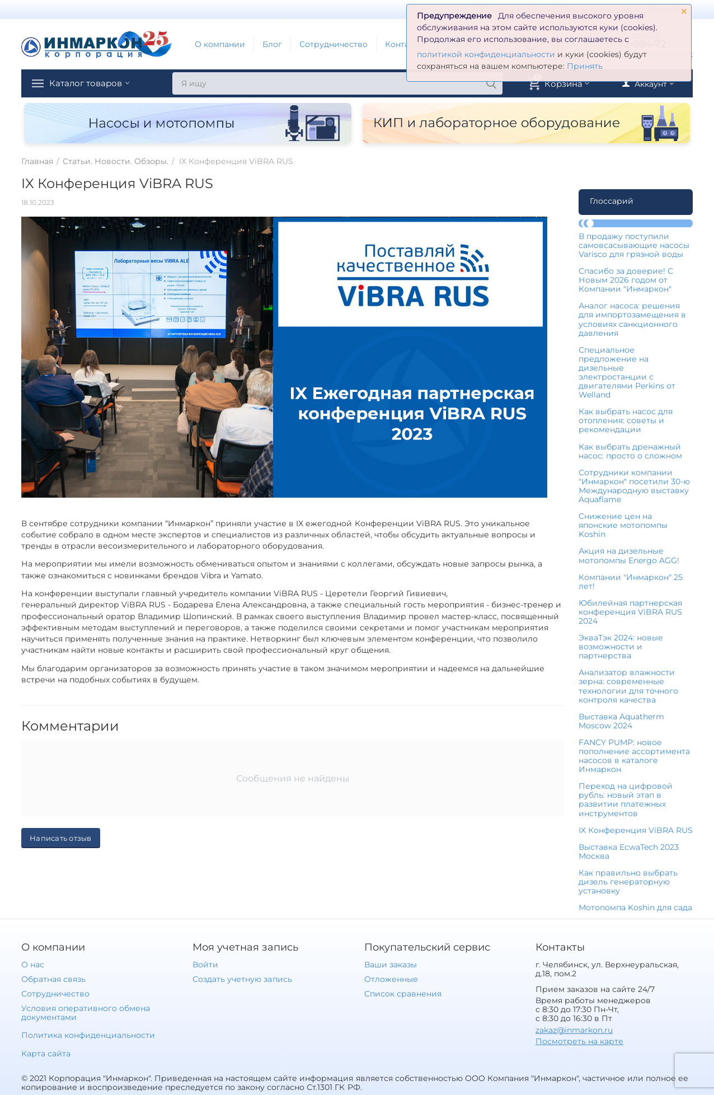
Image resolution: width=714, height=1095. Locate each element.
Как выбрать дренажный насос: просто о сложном (630, 451)
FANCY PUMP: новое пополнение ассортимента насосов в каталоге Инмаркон (634, 755)
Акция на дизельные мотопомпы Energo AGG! (629, 555)
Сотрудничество (333, 44)
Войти (205, 965)
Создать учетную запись (242, 979)
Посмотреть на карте (579, 1041)
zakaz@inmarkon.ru (574, 1030)
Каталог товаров (93, 83)
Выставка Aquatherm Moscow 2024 (621, 721)
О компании (220, 44)
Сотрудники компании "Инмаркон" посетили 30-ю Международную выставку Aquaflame (634, 485)
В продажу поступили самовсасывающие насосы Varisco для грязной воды (634, 245)
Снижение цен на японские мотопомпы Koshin (623, 525)
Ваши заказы (390, 965)
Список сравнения (402, 994)
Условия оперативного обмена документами (85, 1012)
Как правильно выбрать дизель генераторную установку (628, 882)
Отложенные (391, 979)
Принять (585, 66)
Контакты (404, 44)
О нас (32, 965)
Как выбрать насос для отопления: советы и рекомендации (626, 420)
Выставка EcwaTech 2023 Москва (629, 851)
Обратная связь (53, 979)
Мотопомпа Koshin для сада (635, 907)
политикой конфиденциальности (486, 54)
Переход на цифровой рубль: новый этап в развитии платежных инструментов (626, 799)
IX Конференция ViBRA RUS (636, 830)
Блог (272, 44)
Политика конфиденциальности (88, 1035)
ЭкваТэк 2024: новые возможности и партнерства (621, 647)
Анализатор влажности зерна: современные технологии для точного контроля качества (628, 685)
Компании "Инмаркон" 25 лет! (631, 581)
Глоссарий (611, 201)
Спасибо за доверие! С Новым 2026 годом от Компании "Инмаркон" (626, 280)
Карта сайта (46, 1054)
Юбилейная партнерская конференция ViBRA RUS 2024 (630, 612)
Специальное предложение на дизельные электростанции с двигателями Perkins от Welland (627, 372)
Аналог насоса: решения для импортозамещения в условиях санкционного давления (632, 319)
